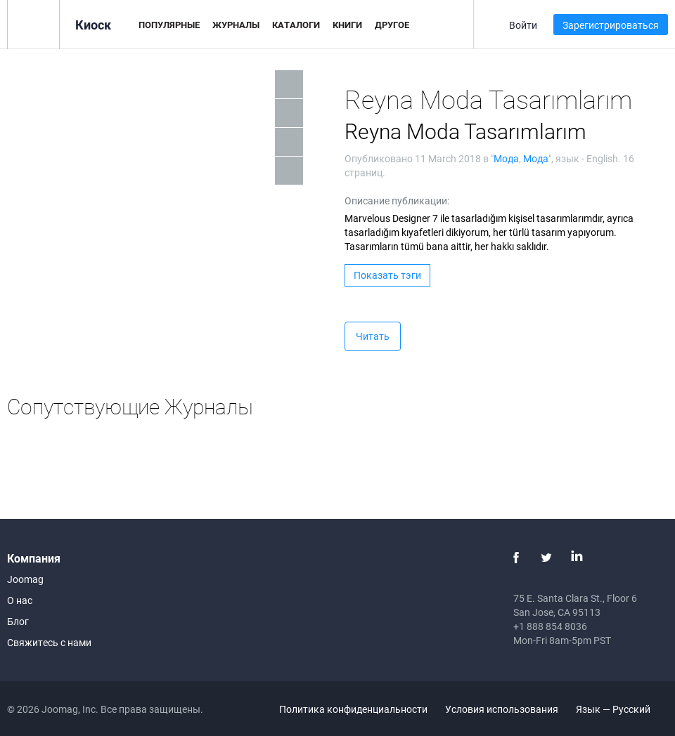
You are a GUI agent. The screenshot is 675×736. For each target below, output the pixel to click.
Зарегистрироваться (610, 25)
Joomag (25, 579)
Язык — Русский (621, 709)
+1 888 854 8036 (550, 626)
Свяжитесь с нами (49, 642)
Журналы (235, 24)
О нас (19, 600)
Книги (347, 24)
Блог (18, 621)
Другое (392, 24)
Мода (506, 158)
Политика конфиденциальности (353, 709)
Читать (373, 336)
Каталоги (296, 24)
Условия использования (501, 709)
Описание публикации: (397, 200)
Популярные (169, 24)
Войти (523, 25)
